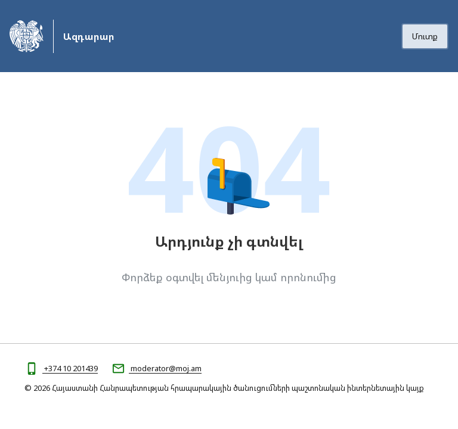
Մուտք (425, 36)
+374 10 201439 (70, 368)
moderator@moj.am (165, 368)
